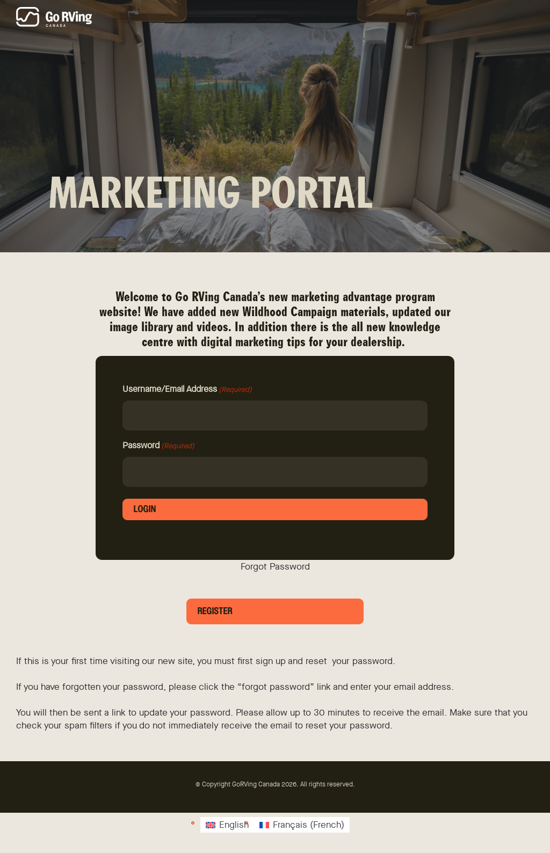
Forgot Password (275, 566)
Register (214, 611)
